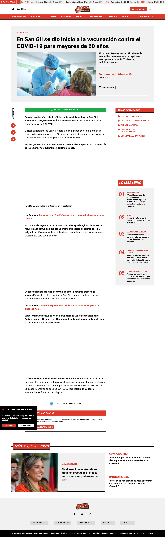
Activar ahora (45, 427)
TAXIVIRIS (51, 17)
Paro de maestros (130, 126)
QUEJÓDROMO (19, 17)
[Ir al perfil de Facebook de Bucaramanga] (74, 514)
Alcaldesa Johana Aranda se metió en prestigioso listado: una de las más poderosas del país (81, 475)
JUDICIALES (36, 17)
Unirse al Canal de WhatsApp (65, 110)
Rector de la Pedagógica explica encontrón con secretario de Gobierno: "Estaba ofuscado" (130, 484)
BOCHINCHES (96, 17)
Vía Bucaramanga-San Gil (133, 137)
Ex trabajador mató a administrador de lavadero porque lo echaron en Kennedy (138, 238)
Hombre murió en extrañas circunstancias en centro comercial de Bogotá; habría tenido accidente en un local (138, 259)
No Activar (26, 425)
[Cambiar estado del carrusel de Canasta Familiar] (18, 2)
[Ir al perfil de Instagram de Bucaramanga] (90, 514)
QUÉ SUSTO (127, 17)
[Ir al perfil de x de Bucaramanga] (82, 514)
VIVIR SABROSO (145, 17)
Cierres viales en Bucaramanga (129, 131)
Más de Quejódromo (32, 447)
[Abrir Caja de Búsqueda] (150, 9)
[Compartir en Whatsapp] (13, 139)
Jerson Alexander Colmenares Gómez (118, 74)
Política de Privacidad (59, 534)
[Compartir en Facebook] (13, 125)
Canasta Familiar (8, 2)
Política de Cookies (127, 534)
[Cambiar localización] (138, 9)
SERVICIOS (112, 17)
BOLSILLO (80, 17)
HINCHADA (66, 17)
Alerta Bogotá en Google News (65, 404)
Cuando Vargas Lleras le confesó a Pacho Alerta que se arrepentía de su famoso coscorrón (138, 277)
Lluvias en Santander (131, 117)
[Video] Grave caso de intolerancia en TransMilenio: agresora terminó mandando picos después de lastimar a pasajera (137, 201)
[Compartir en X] (13, 132)
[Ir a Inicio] (82, 9)
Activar (9, 425)
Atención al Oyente (79, 534)
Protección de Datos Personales (103, 534)
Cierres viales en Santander (135, 121)
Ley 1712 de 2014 (146, 534)
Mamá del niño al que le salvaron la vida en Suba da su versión (138, 221)
